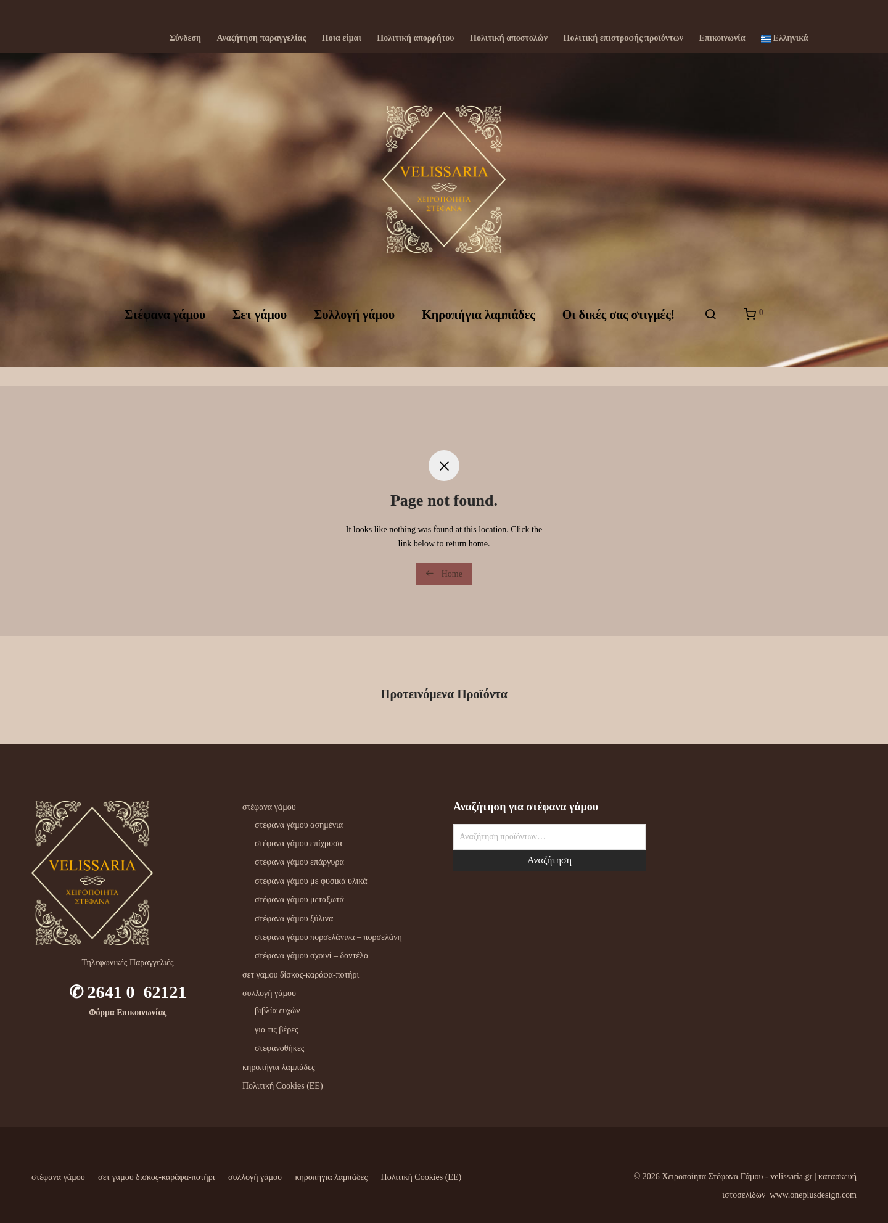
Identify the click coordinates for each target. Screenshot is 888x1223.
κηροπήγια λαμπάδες (278, 1067)
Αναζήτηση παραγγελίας (261, 38)
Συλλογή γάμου (354, 325)
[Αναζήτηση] (710, 325)
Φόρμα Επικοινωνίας (127, 1012)
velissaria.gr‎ (791, 1176)
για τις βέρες (276, 1029)
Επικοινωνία (722, 38)
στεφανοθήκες (279, 1048)
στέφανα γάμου (269, 807)
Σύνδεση (186, 38)
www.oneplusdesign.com (813, 1195)
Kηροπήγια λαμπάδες (478, 325)
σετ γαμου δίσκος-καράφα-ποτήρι (300, 974)
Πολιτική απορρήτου (415, 38)
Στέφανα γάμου (165, 325)
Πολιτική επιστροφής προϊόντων (623, 38)
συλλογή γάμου (269, 993)
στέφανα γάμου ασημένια (299, 825)
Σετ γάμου (259, 325)
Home (444, 574)
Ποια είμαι (341, 38)
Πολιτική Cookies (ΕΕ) (282, 1085)
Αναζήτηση (549, 860)
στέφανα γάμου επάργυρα (299, 862)
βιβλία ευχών (277, 1010)
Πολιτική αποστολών (509, 38)
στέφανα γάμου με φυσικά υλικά (311, 881)
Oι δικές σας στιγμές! (618, 325)
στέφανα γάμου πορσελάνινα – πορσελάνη (328, 937)
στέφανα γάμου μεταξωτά (299, 899)
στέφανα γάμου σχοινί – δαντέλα (311, 955)
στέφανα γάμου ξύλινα (294, 918)
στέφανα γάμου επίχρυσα (298, 843)
